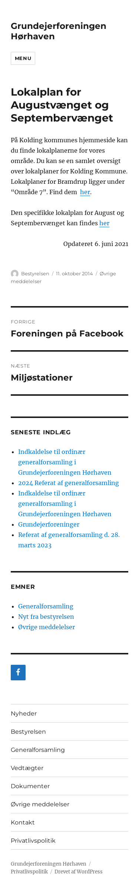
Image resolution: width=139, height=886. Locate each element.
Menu (23, 58)
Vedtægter (27, 767)
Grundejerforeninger (48, 524)
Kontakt (23, 822)
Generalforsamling (45, 606)
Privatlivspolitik (33, 840)
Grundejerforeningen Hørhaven (48, 864)
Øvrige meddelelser (46, 627)
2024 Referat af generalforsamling (68, 483)
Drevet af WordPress (78, 872)
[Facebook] (18, 672)
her (85, 192)
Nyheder (24, 713)
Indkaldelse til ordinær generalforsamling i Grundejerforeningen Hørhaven (65, 462)
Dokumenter (30, 786)
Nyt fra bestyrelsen (46, 616)
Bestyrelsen (35, 273)
